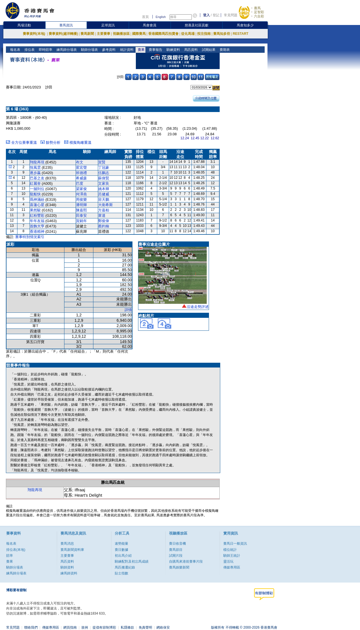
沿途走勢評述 (198, 307)
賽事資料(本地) (34, 34)
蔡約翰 (103, 226)
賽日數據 (121, 550)
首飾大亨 (37, 226)
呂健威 (103, 194)
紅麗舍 (35, 183)
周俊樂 (81, 199)
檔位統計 (230, 550)
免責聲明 (145, 627)
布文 (79, 162)
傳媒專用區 (231, 567)
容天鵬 (103, 199)
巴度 (79, 183)
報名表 (14, 50)
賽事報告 (155, 50)
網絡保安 (163, 627)
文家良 (103, 183)
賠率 (9, 556)
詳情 (128, 310)
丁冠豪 (103, 167)
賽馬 (257, 8)
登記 (216, 15)
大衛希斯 (105, 205)
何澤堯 (81, 194)
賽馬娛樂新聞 (179, 567)
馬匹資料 (190, 50)
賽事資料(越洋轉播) (63, 34)
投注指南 (204, 34)
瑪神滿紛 (37, 199)
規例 (84, 627)
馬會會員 (149, 25)
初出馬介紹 (123, 556)
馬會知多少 (245, 25)
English (161, 17)
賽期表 (224, 50)
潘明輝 (81, 205)
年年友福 (37, 221)
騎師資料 (67, 567)
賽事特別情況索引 (29, 237)
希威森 (81, 178)
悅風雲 (35, 167)
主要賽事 (103, 34)
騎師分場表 (89, 50)
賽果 (140, 50)
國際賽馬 (139, 34)
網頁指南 (70, 627)
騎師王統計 (231, 556)
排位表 (29, 50)
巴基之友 (37, 178)
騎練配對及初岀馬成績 (131, 561)
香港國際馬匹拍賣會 (163, 34)
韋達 (101, 215)
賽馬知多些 (221, 34)
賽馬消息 (67, 543)
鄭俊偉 (103, 221)
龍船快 (35, 194)
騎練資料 (172, 50)
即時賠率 (45, 50)
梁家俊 (81, 189)
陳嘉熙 (81, 210)
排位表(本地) (15, 550)
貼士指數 (121, 573)
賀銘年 (81, 221)
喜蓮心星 (37, 205)
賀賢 (101, 162)
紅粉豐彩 (37, 215)
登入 (206, 15)
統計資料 (126, 50)
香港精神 (37, 231)
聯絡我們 (31, 627)
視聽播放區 (121, 34)
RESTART (240, 34)
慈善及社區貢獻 (196, 25)
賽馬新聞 (87, 34)
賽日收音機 (177, 543)
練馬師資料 (68, 573)
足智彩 (259, 12)
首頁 (145, 17)
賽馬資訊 (66, 25)
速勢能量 (121, 543)
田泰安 (81, 215)
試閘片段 (176, 556)
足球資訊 (108, 25)
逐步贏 (35, 173)
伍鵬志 (103, 173)
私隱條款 (127, 627)
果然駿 (35, 210)
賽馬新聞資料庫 (72, 550)
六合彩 (259, 16)
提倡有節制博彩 (104, 627)
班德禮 (81, 173)
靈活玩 (228, 561)
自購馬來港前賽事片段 (186, 561)
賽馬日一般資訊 (235, 543)
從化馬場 (188, 34)
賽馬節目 (176, 550)
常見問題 (230, 15)
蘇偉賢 (103, 178)
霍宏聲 (81, 167)
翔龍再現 (37, 162)
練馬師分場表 (66, 50)
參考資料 (108, 50)
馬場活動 (24, 25)
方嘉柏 (103, 210)
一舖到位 (37, 189)
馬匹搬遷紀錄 (125, 567)
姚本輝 (103, 189)
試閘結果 (208, 50)
